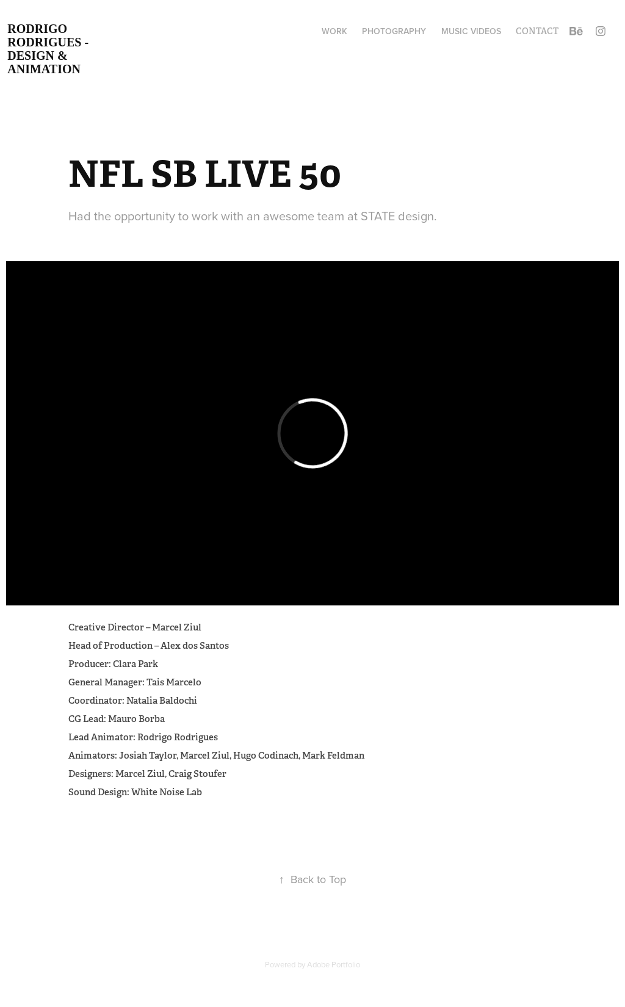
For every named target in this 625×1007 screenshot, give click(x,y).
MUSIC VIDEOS (471, 31)
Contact (537, 31)
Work (334, 31)
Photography (394, 31)
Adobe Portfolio (333, 964)
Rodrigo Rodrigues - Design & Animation (49, 49)
